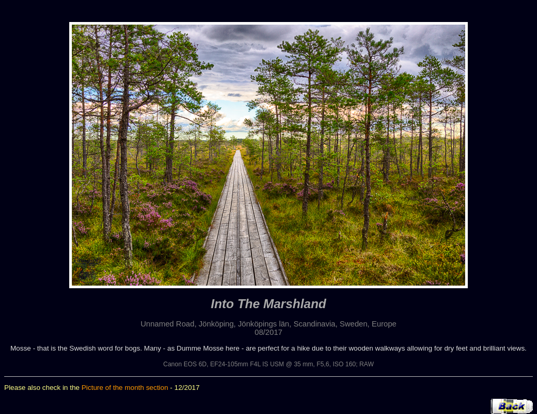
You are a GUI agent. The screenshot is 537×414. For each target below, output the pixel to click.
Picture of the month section (124, 387)
